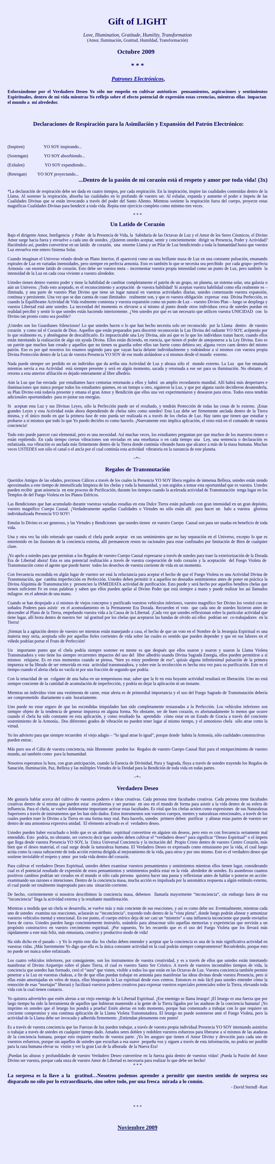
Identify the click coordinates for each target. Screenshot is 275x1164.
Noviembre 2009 (137, 1127)
